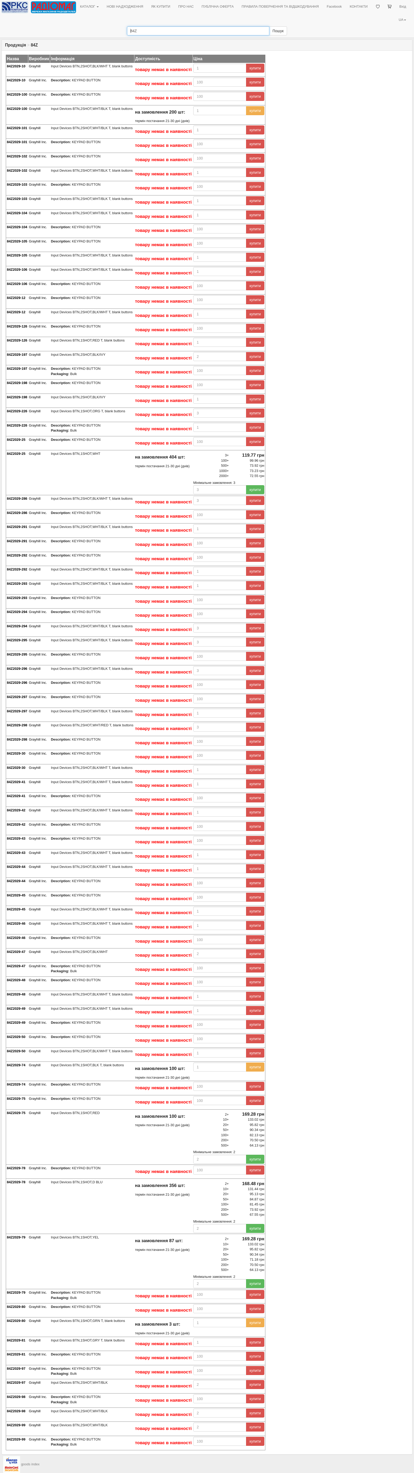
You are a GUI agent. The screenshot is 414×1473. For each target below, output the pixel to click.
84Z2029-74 (16, 1065)
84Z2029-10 (16, 66)
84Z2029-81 (16, 1340)
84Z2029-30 (16, 753)
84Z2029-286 (17, 499)
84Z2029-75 (16, 1099)
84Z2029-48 (16, 980)
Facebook (334, 6)
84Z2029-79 (16, 1237)
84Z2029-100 (17, 94)
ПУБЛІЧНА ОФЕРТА (218, 6)
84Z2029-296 (17, 669)
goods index (30, 1464)
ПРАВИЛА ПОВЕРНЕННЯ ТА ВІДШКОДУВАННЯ (280, 6)
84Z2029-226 (17, 411)
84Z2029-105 (17, 241)
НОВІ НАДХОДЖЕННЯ (125, 6)
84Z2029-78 (16, 1168)
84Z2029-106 (17, 270)
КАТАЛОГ (89, 6)
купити (255, 68)
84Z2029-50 (16, 1037)
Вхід (402, 6)
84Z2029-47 (16, 952)
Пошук (278, 31)
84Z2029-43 (16, 838)
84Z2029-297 (17, 697)
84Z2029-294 (17, 612)
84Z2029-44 (16, 867)
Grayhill (34, 66)
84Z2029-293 (17, 584)
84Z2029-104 (17, 213)
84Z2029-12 (16, 298)
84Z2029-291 (17, 527)
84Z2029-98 (16, 1397)
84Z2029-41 (16, 782)
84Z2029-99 (16, 1425)
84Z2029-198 (17, 383)
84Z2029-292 (17, 555)
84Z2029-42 (16, 810)
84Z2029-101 (17, 128)
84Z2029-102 (17, 156)
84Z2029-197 (17, 355)
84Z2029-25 (16, 440)
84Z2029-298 (17, 725)
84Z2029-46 (16, 923)
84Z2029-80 (16, 1307)
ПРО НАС (186, 6)
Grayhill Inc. (38, 80)
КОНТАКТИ (359, 6)
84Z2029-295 (17, 640)
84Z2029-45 (16, 895)
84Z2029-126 (17, 326)
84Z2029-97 (16, 1369)
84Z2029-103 (17, 184)
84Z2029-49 (16, 1009)
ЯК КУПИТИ (160, 6)
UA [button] (402, 20)
